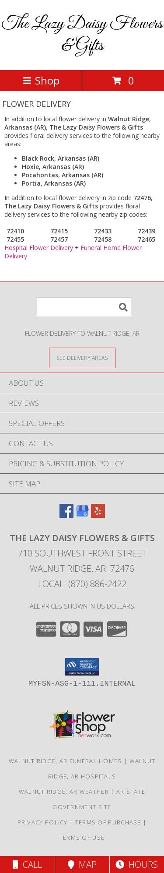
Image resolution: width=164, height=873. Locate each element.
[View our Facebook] (66, 515)
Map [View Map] (82, 864)
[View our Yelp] (98, 515)
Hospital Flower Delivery (38, 247)
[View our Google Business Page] (82, 515)
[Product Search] (84, 307)
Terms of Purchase (108, 822)
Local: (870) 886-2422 (82, 584)
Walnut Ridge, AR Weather (64, 792)
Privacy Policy (42, 822)
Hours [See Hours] (136, 864)
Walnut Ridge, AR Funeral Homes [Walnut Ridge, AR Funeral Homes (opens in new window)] (65, 761)
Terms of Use (82, 837)
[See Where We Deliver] (82, 357)
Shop (41, 80)
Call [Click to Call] (27, 864)
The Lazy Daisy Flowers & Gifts (82, 35)
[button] (82, 667)
